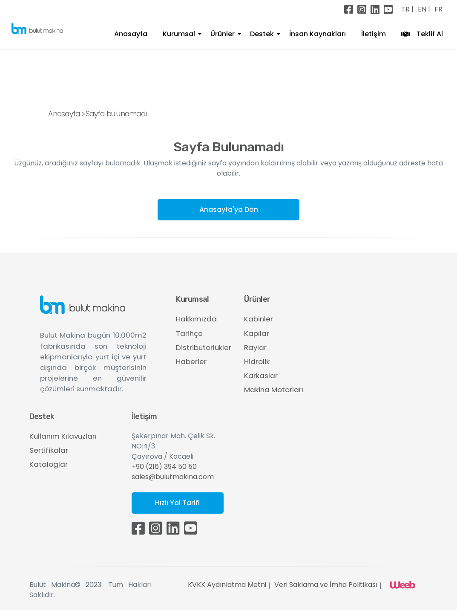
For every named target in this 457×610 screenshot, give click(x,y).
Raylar (255, 347)
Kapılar (256, 333)
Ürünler (222, 34)
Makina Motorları (273, 390)
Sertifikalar (48, 450)
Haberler (191, 361)
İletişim (373, 34)
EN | (424, 9)
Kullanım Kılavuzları (63, 436)
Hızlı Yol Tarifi (177, 503)
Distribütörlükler (203, 347)
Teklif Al (422, 34)
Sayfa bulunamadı (116, 114)
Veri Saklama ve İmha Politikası (325, 585)
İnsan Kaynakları (317, 34)
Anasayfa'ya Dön (228, 209)
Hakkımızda (196, 319)
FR (438, 9)
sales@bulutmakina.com (173, 477)
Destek (262, 34)
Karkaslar (261, 375)
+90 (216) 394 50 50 (164, 466)
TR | (407, 9)
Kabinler (258, 319)
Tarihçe (189, 333)
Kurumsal (179, 34)
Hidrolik (257, 361)
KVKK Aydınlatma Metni (227, 585)
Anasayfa (130, 34)
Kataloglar (48, 464)
